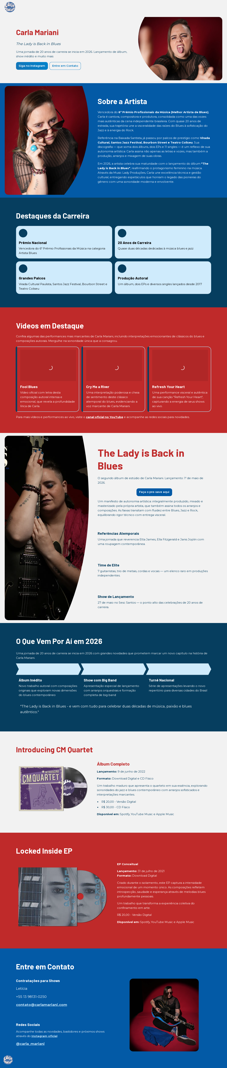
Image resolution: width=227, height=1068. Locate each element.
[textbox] (113, 534)
